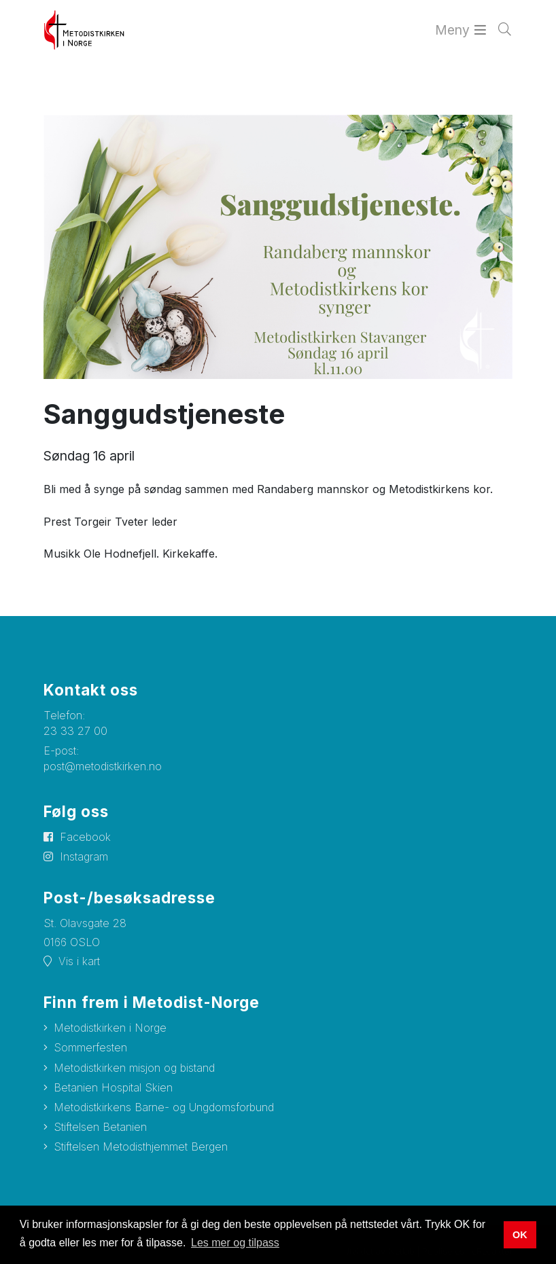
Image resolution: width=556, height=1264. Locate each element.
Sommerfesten (90, 1047)
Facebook (85, 837)
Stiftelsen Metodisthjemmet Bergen (141, 1146)
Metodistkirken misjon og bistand (134, 1068)
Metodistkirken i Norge (110, 1027)
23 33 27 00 (75, 731)
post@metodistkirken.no (103, 766)
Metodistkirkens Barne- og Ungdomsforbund (164, 1107)
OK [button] (519, 1234)
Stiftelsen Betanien (100, 1127)
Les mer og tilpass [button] (235, 1242)
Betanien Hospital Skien (113, 1087)
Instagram (84, 856)
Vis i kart (79, 961)
